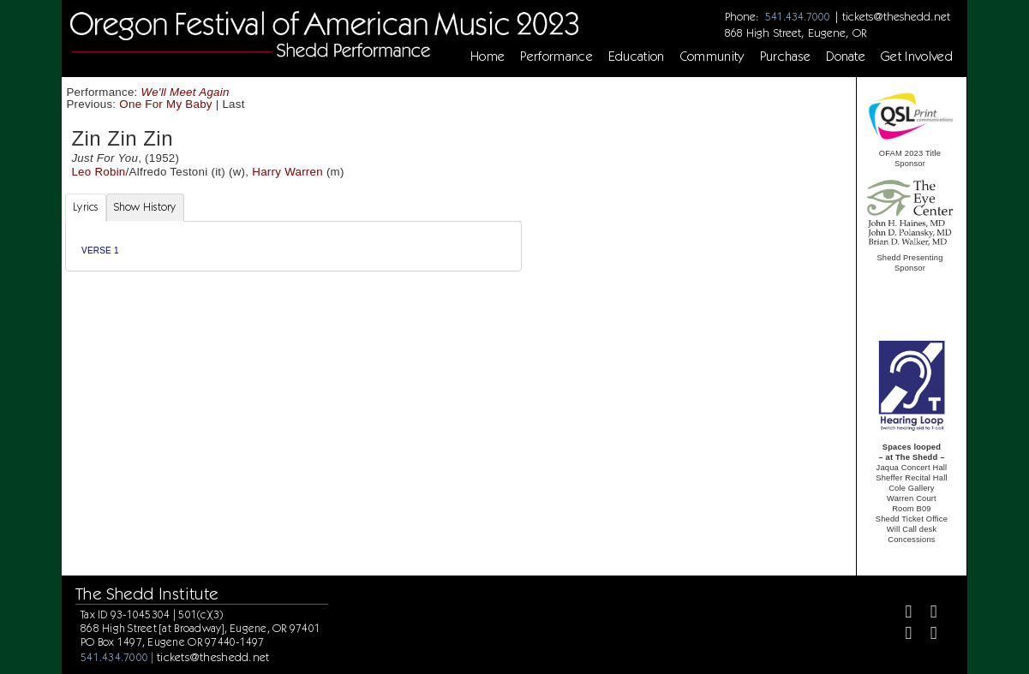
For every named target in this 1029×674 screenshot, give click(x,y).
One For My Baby (165, 104)
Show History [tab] (145, 206)
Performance (556, 56)
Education (636, 56)
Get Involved (917, 56)
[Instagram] (901, 635)
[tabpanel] (293, 246)
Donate (845, 56)
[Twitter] (926, 613)
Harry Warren (287, 171)
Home (487, 56)
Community (712, 56)
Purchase (785, 56)
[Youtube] (926, 635)
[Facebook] (901, 613)
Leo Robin (98, 171)
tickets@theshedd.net (896, 16)
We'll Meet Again (185, 92)
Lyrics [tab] (86, 206)
